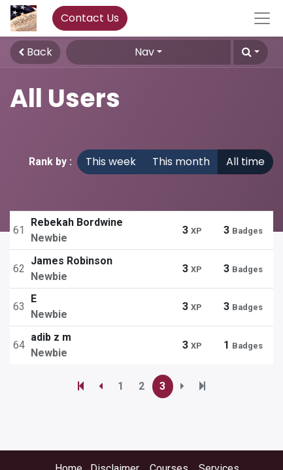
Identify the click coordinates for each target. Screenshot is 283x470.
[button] (250, 52)
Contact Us (90, 17)
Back (35, 51)
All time (245, 161)
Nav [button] (144, 51)
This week (111, 161)
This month (181, 161)
